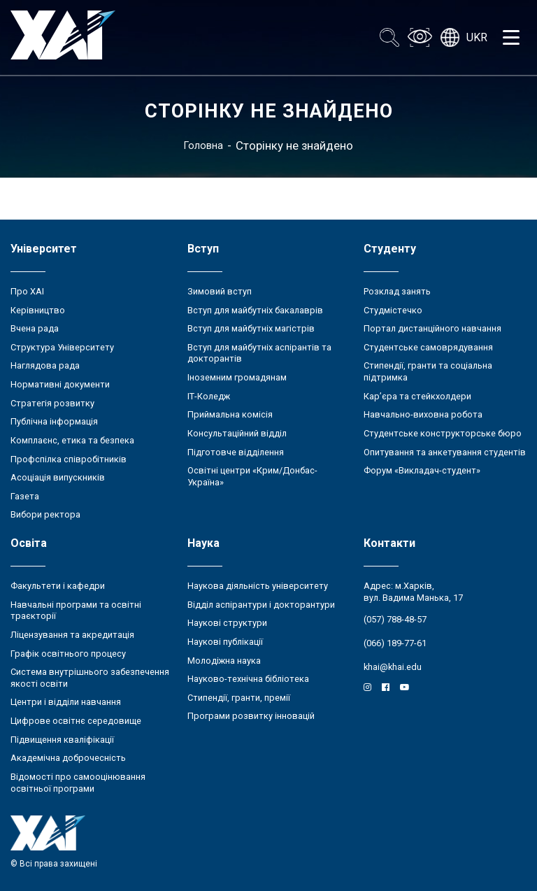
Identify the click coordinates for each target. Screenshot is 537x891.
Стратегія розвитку (52, 403)
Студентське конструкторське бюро (443, 433)
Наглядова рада (45, 365)
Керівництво (37, 310)
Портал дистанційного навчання (432, 328)
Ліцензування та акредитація (72, 634)
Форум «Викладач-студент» (422, 470)
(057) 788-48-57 (395, 619)
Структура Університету (62, 347)
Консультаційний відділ (237, 433)
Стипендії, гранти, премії (238, 697)
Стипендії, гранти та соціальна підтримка (428, 371)
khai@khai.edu (393, 667)
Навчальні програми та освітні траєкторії (75, 610)
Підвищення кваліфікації (62, 739)
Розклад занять (397, 291)
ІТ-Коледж (208, 396)
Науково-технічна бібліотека (248, 678)
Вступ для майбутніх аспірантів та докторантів (259, 353)
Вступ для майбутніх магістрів (251, 328)
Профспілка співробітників (68, 459)
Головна (203, 145)
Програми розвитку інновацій (251, 716)
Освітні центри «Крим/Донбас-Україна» (252, 476)
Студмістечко (393, 310)
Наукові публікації (225, 641)
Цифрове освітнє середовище (75, 720)
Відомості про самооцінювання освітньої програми (77, 782)
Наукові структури (227, 623)
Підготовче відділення (235, 452)
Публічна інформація (54, 421)
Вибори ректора (45, 514)
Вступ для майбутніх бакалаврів (255, 310)
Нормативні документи (60, 384)
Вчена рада (34, 328)
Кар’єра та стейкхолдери (417, 396)
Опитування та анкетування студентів (445, 452)
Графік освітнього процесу (68, 653)
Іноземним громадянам (237, 377)
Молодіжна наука (224, 660)
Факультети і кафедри (57, 585)
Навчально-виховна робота (423, 414)
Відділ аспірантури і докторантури (261, 604)
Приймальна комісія (230, 414)
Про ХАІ (27, 291)
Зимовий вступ (219, 291)
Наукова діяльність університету (257, 585)
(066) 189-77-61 (395, 643)
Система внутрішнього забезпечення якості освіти (89, 678)
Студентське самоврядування (428, 347)
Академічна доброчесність (68, 758)
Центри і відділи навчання (65, 702)
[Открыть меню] (511, 37)
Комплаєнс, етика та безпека (72, 440)
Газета (24, 496)
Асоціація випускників (57, 477)
